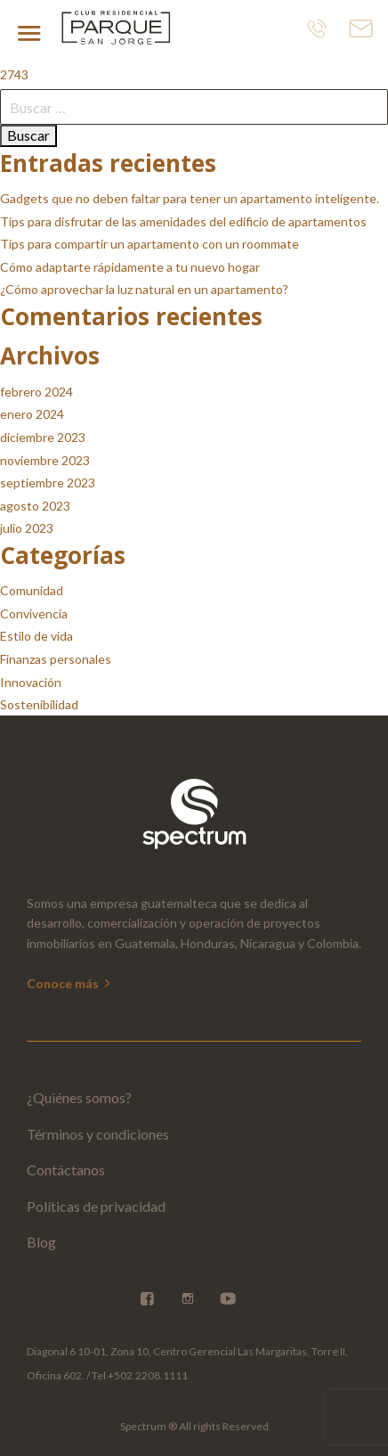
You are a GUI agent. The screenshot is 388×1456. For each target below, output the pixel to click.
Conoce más (70, 983)
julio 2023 (26, 528)
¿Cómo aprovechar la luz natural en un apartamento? (144, 289)
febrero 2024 (36, 391)
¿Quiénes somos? (79, 1097)
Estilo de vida (36, 635)
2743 (14, 74)
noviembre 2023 (45, 460)
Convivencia (34, 613)
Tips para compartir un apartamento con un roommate (149, 243)
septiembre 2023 (47, 482)
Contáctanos (66, 1169)
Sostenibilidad (39, 704)
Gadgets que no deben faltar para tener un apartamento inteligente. (189, 198)
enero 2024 (32, 413)
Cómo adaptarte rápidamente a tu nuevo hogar (130, 266)
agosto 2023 (35, 505)
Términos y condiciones (98, 1133)
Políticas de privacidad (96, 1206)
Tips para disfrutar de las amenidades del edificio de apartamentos (183, 221)
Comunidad (31, 590)
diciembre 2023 (42, 437)
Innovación (30, 682)
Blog (41, 1241)
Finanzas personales (55, 659)
